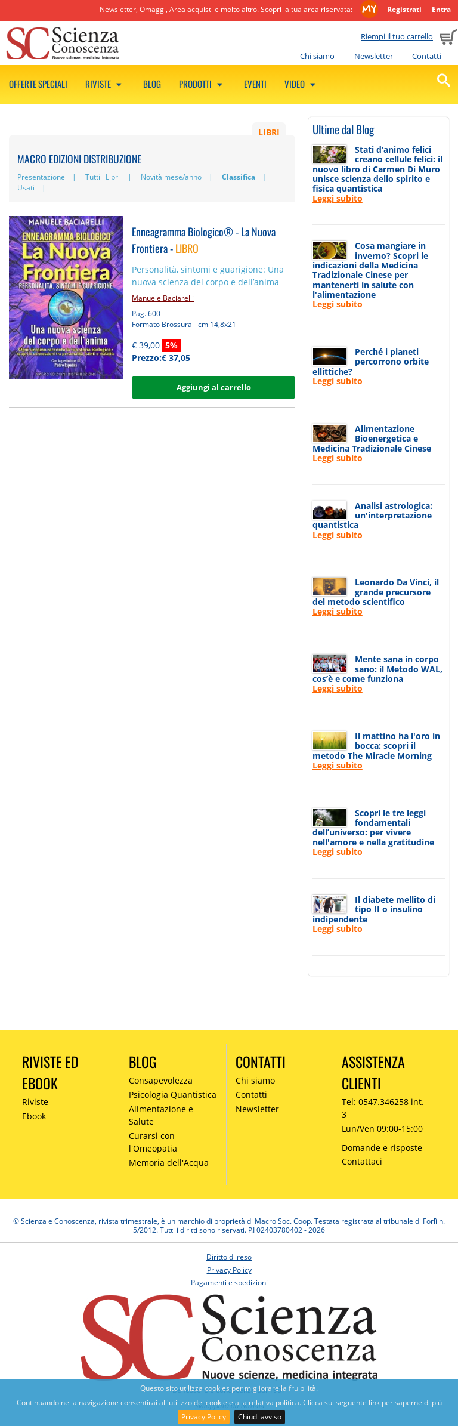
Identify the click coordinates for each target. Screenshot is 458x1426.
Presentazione (41, 177)
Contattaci (362, 1161)
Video (301, 83)
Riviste (105, 83)
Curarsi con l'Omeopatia (153, 1142)
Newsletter (373, 56)
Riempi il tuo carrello (397, 36)
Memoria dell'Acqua (169, 1162)
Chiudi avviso (259, 1417)
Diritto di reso (229, 1257)
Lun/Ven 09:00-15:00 (382, 1128)
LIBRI (269, 132)
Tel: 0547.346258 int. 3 (383, 1108)
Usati (26, 188)
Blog (152, 83)
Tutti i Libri (102, 177)
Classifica (238, 177)
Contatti (426, 56)
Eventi (255, 83)
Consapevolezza (161, 1080)
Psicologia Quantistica (172, 1094)
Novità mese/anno (171, 177)
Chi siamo (317, 56)
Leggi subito (337, 198)
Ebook (34, 1116)
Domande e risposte (382, 1147)
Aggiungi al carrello (214, 387)
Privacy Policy (203, 1417)
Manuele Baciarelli (163, 298)
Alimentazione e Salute (161, 1115)
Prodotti (202, 83)
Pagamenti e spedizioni (229, 1282)
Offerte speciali (38, 83)
